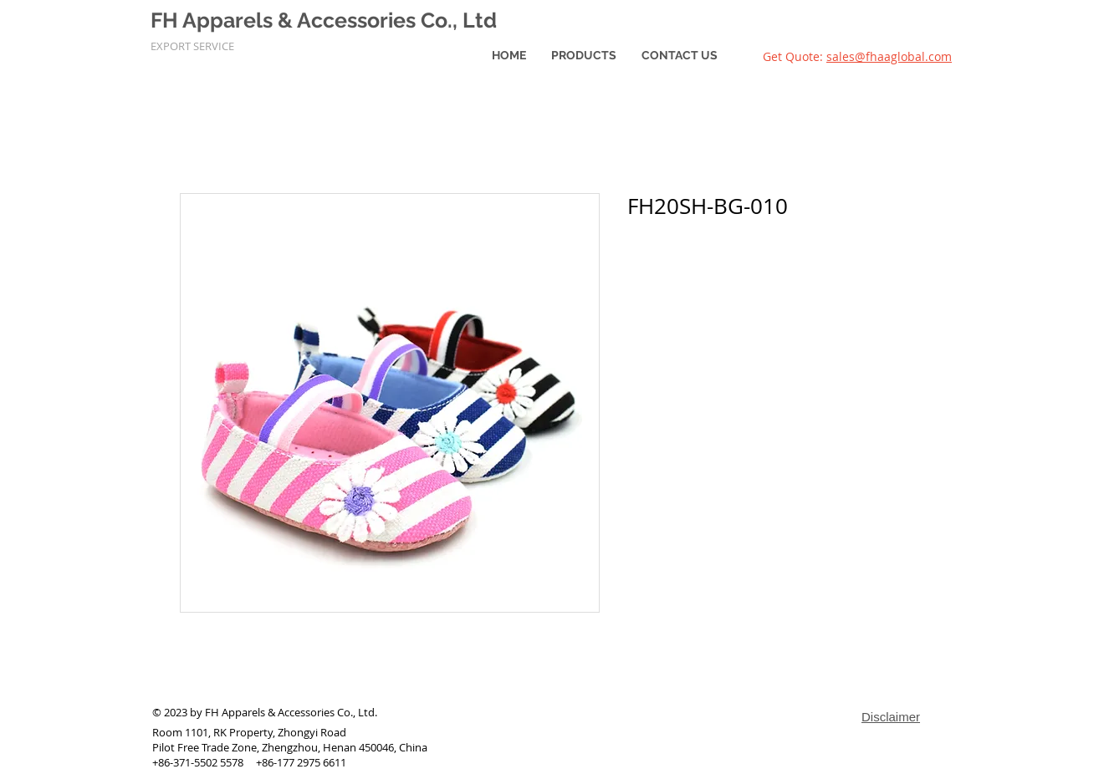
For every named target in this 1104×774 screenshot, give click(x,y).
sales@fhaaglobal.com (889, 56)
